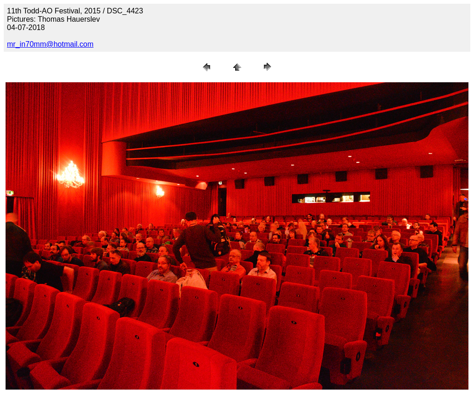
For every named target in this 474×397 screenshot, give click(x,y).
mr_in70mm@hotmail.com (50, 44)
